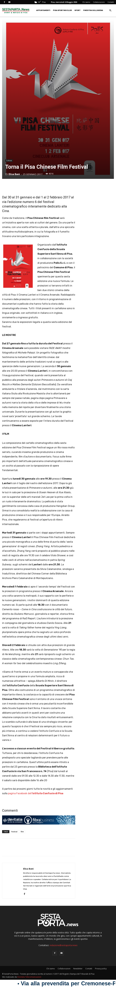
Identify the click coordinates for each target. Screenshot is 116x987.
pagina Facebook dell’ (35, 793)
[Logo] (15, 10)
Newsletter (77, 968)
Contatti (111, 2)
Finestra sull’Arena (93, 10)
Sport (77, 10)
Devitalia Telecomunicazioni (29, 977)
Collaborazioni (99, 2)
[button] (110, 10)
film (22, 831)
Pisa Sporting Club (62, 10)
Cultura (9, 160)
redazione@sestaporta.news (63, 945)
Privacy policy (101, 968)
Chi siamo (86, 2)
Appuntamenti (43, 10)
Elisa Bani (14, 174)
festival (14, 831)
